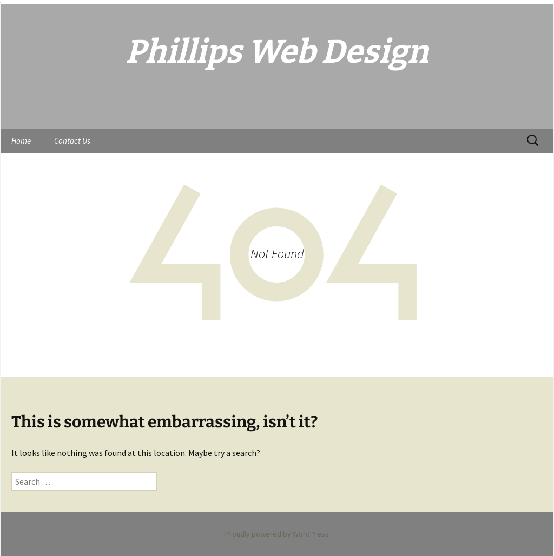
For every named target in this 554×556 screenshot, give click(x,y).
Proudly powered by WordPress (277, 534)
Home (21, 141)
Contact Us (72, 141)
